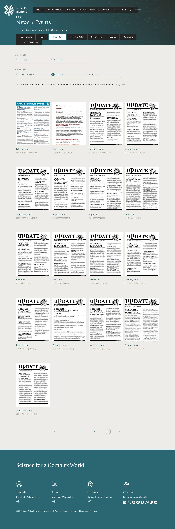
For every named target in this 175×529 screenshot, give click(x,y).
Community (128, 37)
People (107, 10)
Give (139, 10)
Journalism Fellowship (29, 42)
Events (113, 37)
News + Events (79, 10)
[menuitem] (25, 37)
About (148, 10)
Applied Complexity (124, 10)
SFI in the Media (77, 37)
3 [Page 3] (94, 431)
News (42, 37)
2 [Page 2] (80, 431)
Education (95, 10)
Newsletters (57, 37)
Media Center (96, 37)
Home (19, 17)
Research (64, 10)
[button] (64, 10)
